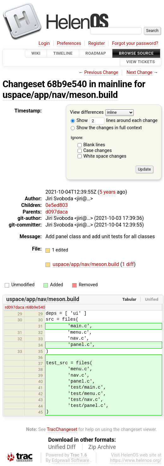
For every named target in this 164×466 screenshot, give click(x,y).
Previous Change (101, 72)
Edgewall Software (70, 460)
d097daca (56, 212)
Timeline (63, 53)
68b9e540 (67, 84)
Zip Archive (102, 447)
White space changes (104, 156)
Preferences (69, 43)
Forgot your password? (135, 43)
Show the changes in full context (106, 127)
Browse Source (136, 53)
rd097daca (14, 307)
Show (79, 120)
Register (96, 43)
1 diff (128, 264)
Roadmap (95, 53)
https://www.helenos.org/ (135, 460)
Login (44, 43)
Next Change (139, 72)
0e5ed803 (56, 205)
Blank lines (94, 145)
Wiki (36, 53)
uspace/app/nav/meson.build (60, 94)
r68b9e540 (35, 307)
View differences (87, 112)
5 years (107, 192)
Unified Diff (62, 447)
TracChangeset (62, 429)
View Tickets (140, 62)
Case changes (97, 150)
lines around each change (124, 120)
